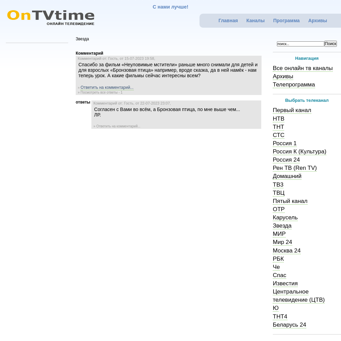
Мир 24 (282, 242)
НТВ (278, 118)
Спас (279, 275)
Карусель (285, 217)
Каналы (256, 20)
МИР (279, 234)
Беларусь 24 (289, 325)
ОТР (279, 209)
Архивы (317, 20)
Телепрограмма (294, 84)
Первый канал (292, 110)
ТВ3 (278, 184)
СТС (278, 135)
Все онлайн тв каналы (303, 68)
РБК (278, 259)
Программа (286, 20)
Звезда (282, 225)
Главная (228, 20)
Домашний (287, 176)
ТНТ (278, 127)
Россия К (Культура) (299, 151)
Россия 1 (285, 143)
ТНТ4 (280, 316)
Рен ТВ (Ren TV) (295, 168)
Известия (285, 283)
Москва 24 (287, 250)
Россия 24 (286, 159)
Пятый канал (290, 201)
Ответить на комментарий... (106, 87)
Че (276, 267)
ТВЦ (278, 193)
